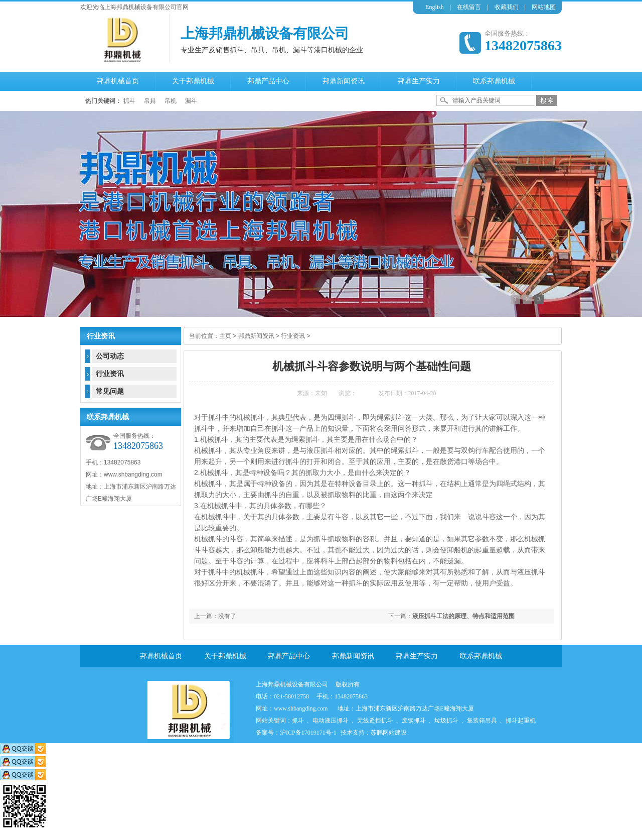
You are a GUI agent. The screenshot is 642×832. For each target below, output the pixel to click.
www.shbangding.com (301, 708)
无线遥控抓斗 (375, 720)
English (434, 7)
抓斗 (129, 100)
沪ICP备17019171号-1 (308, 732)
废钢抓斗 (414, 720)
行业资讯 (293, 335)
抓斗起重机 (521, 720)
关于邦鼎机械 (225, 656)
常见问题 (110, 391)
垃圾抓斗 (446, 720)
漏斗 (191, 100)
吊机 (171, 100)
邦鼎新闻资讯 (256, 335)
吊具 (150, 100)
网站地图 (544, 7)
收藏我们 (507, 7)
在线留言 (469, 7)
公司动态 (110, 356)
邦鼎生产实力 (417, 656)
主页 (225, 335)
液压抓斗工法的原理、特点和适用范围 (463, 616)
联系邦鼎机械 (481, 656)
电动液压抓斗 (330, 720)
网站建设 (395, 732)
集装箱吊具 (482, 720)
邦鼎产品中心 (289, 656)
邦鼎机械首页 (161, 656)
